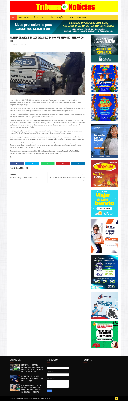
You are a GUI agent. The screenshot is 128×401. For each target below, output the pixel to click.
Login (48, 398)
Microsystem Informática (39, 398)
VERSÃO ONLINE (23, 17)
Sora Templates (19, 398)
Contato (70, 17)
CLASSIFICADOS (81, 17)
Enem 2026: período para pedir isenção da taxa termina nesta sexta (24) (32, 378)
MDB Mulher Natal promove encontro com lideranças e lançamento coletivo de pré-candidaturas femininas (31, 388)
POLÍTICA (35, 17)
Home (13, 17)
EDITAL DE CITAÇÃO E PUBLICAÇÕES (52, 17)
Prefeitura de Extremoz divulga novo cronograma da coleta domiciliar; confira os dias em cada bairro (32, 368)
